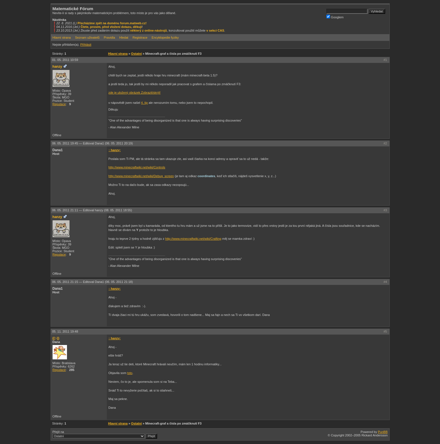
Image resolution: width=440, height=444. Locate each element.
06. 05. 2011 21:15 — (92, 281)
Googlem (335, 17)
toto (129, 373)
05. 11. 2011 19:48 (65, 331)
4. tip (144, 102)
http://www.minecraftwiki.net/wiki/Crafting (193, 238)
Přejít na (105, 434)
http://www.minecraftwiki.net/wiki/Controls (137, 167)
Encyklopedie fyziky (165, 37)
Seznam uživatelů (87, 37)
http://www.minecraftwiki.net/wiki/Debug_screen (141, 176)
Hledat (123, 37)
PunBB (382, 432)
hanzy (57, 67)
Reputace (59, 104)
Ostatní (136, 53)
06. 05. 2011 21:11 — (92, 210)
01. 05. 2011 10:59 (65, 59)
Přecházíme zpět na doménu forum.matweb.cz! (112, 23)
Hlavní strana (62, 37)
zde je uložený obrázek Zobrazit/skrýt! (135, 92)
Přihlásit (85, 44)
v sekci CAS (215, 30)
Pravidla (109, 37)
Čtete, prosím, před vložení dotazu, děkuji (111, 26)
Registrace (140, 37)
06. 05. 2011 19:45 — (92, 143)
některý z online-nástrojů (148, 30)
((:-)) (56, 338)
